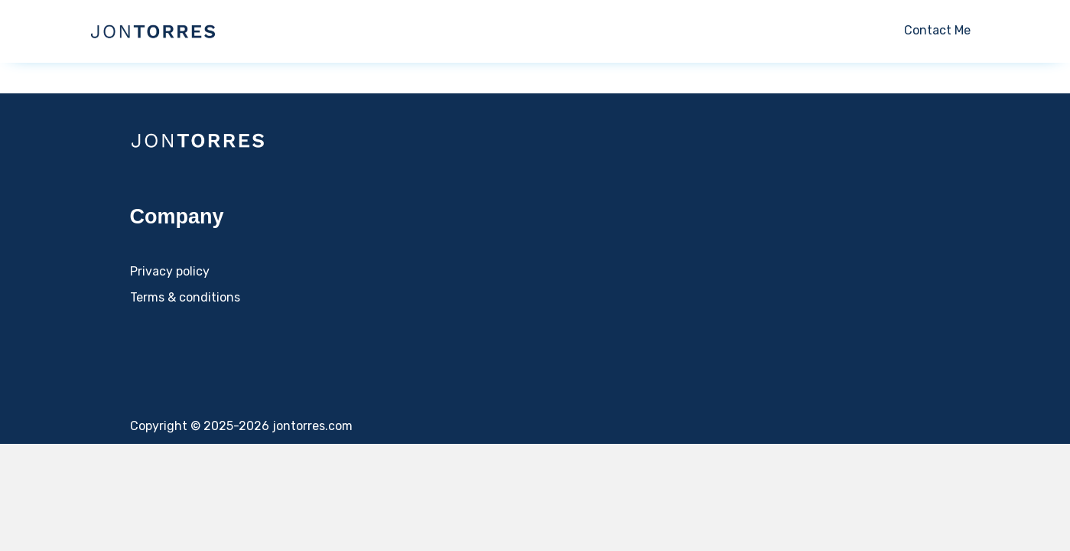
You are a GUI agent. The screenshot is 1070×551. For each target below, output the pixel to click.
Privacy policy (170, 271)
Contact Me (937, 30)
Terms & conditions (185, 297)
